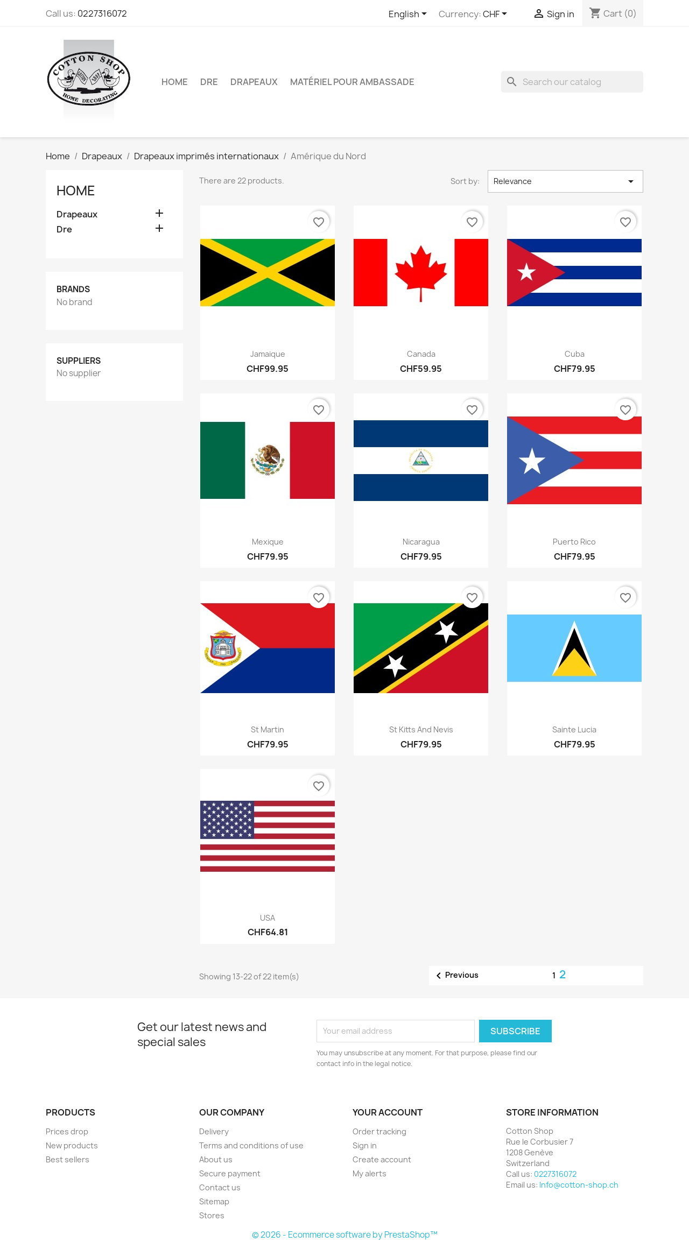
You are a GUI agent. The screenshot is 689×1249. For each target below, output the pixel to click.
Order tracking (379, 1131)
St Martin (267, 729)
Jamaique (267, 354)
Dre (209, 82)
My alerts (369, 1173)
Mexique (268, 542)
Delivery (214, 1131)
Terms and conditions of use (251, 1145)
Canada (421, 354)
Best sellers (67, 1159)
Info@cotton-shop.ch (578, 1185)
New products (72, 1145)
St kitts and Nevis (421, 729)
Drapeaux (254, 82)
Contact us (220, 1187)
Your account (388, 1112)
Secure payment (230, 1173)
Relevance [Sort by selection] (565, 181)
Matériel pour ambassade (352, 82)
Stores (211, 1215)
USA (267, 918)
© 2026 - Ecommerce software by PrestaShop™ (345, 1234)
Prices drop (67, 1131)
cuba (575, 354)
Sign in (365, 1145)
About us (216, 1159)
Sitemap (214, 1201)
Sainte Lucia (574, 729)
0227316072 (102, 13)
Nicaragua (421, 542)
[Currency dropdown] (497, 14)
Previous (455, 975)
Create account (382, 1159)
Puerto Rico (574, 542)
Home (174, 82)
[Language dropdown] (410, 14)
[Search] (572, 82)
